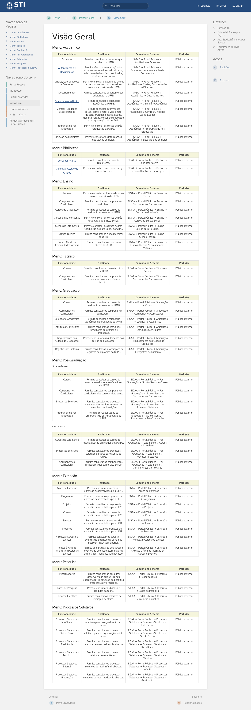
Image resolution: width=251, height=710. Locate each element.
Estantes (203, 5)
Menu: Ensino (16, 41)
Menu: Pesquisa (17, 63)
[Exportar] (229, 80)
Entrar (238, 5)
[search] (125, 6)
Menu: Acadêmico (19, 32)
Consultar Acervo (67, 160)
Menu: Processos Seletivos (23, 67)
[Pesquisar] (106, 5)
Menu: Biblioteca (18, 36)
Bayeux (221, 35)
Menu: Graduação (18, 49)
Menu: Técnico (17, 45)
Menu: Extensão (18, 58)
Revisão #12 (221, 28)
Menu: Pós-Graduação (21, 54)
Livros (221, 5)
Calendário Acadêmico (67, 101)
